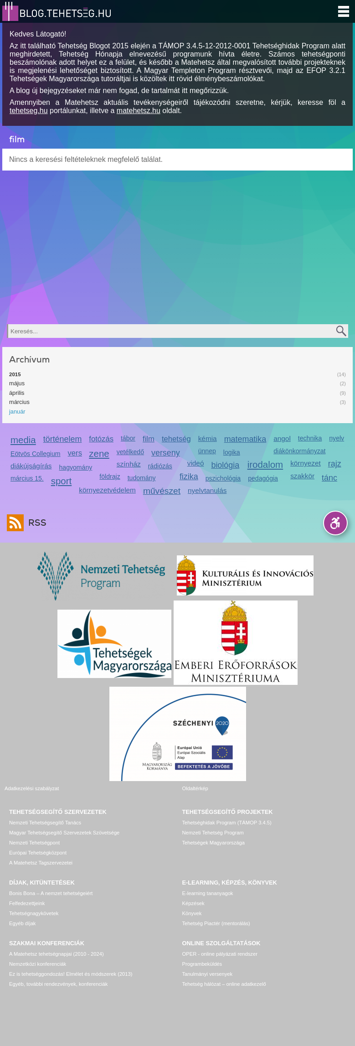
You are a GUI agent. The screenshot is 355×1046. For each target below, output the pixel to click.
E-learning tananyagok (207, 893)
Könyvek (192, 913)
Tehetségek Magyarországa (213, 842)
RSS (35, 522)
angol (282, 438)
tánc (329, 477)
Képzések (193, 903)
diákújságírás (31, 466)
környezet (305, 463)
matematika (245, 439)
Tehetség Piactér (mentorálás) (216, 923)
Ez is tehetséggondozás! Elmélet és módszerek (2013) (71, 974)
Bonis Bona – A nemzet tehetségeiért (51, 893)
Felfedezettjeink (27, 903)
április (16, 392)
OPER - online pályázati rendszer (219, 954)
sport (61, 481)
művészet (161, 491)
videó (195, 463)
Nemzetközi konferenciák (37, 964)
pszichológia (223, 478)
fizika (189, 476)
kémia (207, 438)
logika (231, 452)
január (17, 411)
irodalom (265, 464)
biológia (225, 465)
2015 (15, 374)
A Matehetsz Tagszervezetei (40, 862)
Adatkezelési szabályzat (32, 788)
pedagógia (263, 478)
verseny (165, 452)
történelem (62, 439)
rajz (334, 463)
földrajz (109, 476)
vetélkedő (130, 452)
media (23, 440)
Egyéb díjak (22, 923)
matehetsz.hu (138, 110)
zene (99, 453)
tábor (128, 438)
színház (129, 464)
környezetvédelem (107, 490)
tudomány (142, 478)
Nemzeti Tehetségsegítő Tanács (45, 822)
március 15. (27, 478)
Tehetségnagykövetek (33, 913)
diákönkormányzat (299, 451)
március (19, 402)
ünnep (207, 451)
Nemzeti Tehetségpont (34, 842)
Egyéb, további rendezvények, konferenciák (58, 984)
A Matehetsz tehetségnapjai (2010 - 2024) (56, 954)
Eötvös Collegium (35, 453)
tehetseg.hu (29, 110)
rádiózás (160, 466)
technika (310, 438)
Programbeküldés (202, 964)
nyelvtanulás (207, 490)
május (17, 383)
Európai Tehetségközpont (38, 852)
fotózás (101, 439)
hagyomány (76, 467)
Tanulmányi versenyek (207, 974)
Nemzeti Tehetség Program (213, 832)
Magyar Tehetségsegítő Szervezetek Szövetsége (64, 832)
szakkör (302, 476)
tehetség (176, 439)
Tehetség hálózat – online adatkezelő (224, 984)
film (148, 439)
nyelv (336, 438)
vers (75, 453)
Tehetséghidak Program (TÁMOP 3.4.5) (227, 822)
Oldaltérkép (195, 788)
